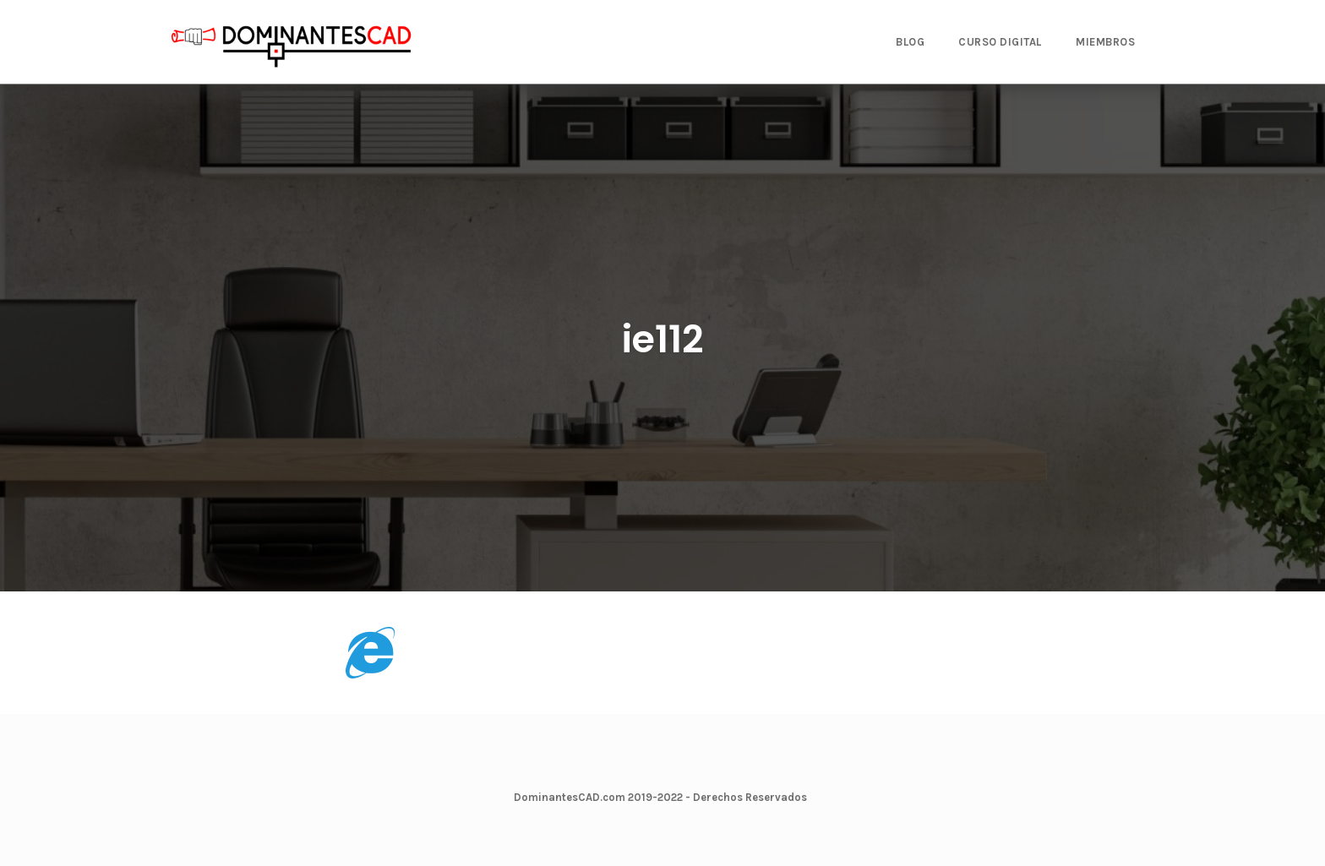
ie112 (663, 339)
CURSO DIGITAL (1000, 41)
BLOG (910, 41)
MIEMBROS (1105, 41)
